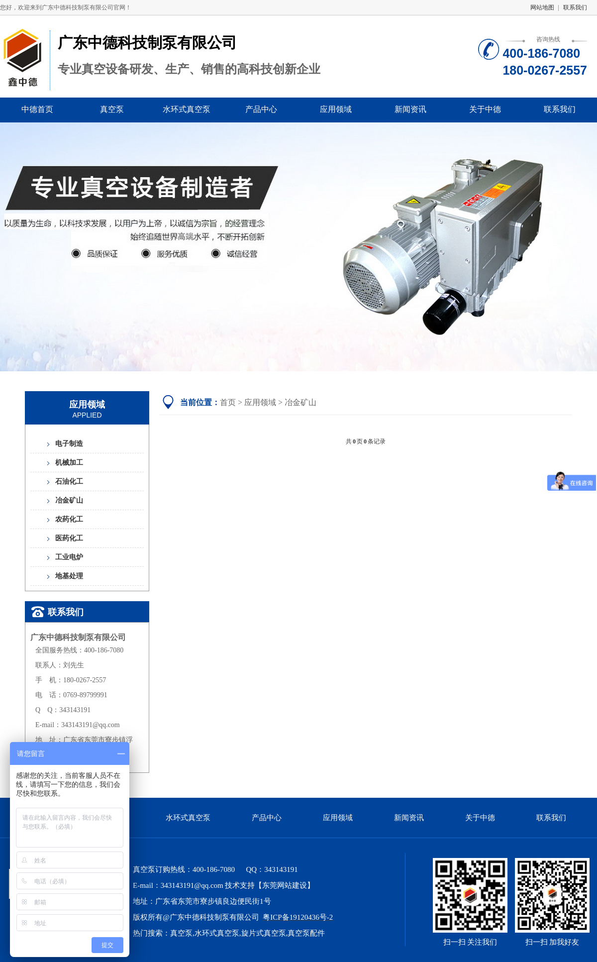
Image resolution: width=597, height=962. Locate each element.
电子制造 (69, 443)
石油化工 (69, 481)
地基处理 (69, 576)
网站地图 (542, 7)
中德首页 (37, 109)
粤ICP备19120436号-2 (298, 917)
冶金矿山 (69, 500)
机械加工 (69, 462)
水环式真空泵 (186, 109)
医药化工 (69, 538)
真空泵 (112, 109)
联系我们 (575, 7)
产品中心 (261, 109)
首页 (228, 402)
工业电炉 (69, 557)
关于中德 (485, 109)
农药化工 (69, 519)
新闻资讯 (410, 109)
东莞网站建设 (284, 885)
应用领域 (336, 109)
